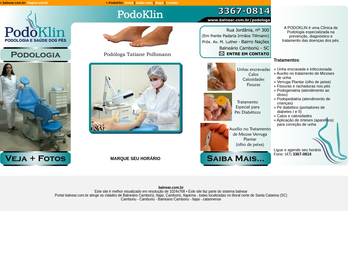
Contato (172, 3)
